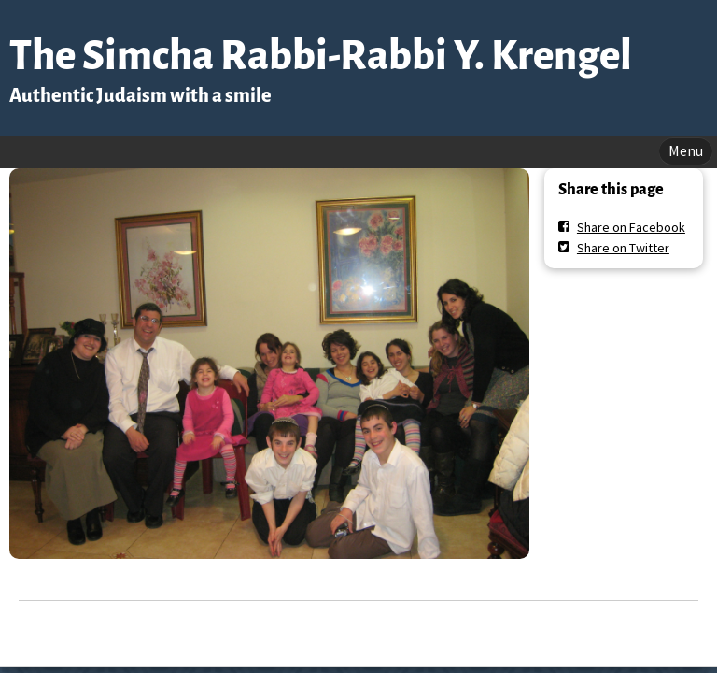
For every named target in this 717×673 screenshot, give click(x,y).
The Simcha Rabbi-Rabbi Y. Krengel (320, 56)
